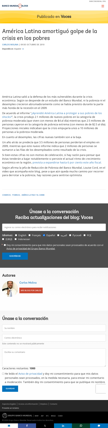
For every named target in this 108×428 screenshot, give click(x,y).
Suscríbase (15, 256)
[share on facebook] (27, 425)
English (22, 235)
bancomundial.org (97, 1)
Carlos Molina (10, 44)
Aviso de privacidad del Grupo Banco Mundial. (30, 248)
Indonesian (24, 239)
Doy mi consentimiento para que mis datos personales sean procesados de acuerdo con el (54, 246)
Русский (77, 235)
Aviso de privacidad (30, 373)
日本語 (8, 239)
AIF (42, 416)
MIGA (53, 416)
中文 (89, 235)
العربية (64, 235)
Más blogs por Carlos (31, 290)
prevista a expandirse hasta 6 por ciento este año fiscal (66, 162)
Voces (66, 17)
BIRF (37, 416)
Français (36, 235)
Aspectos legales (9, 404)
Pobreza (16, 195)
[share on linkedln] (63, 425)
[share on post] (45, 425)
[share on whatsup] (81, 425)
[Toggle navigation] (103, 6)
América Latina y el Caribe (33, 195)
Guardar (10, 389)
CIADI (60, 416)
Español (18, 49)
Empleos (43, 404)
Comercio (6, 195)
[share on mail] (9, 425)
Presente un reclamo (10, 408)
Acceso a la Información (28, 404)
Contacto (53, 404)
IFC (47, 416)
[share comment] (99, 425)
